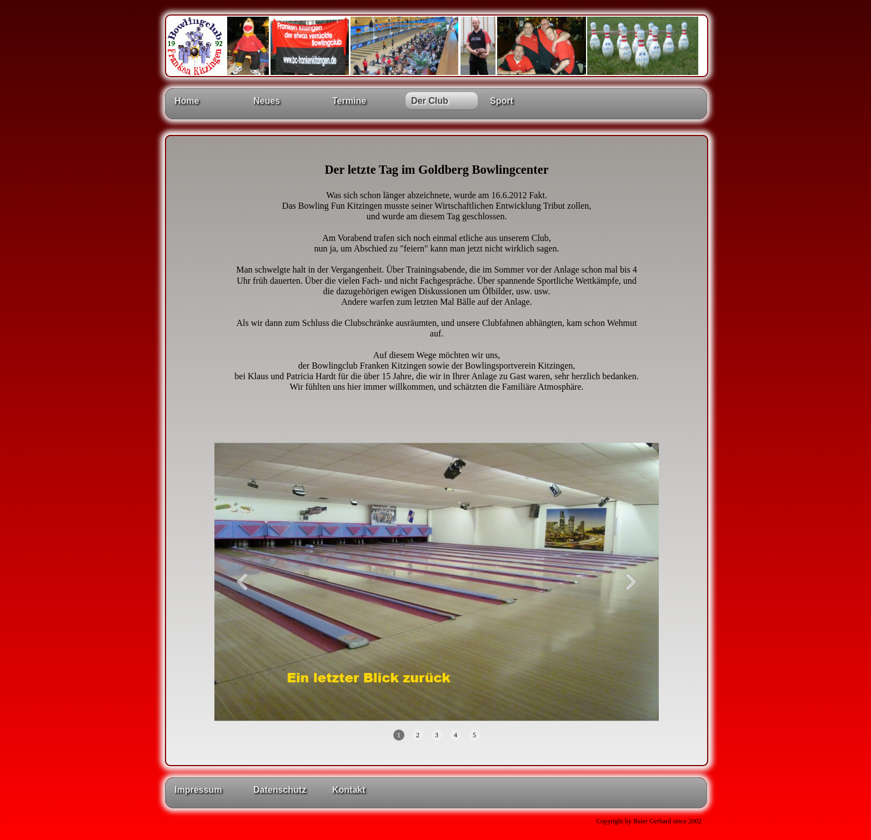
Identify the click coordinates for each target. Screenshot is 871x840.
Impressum (198, 789)
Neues (266, 100)
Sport (501, 100)
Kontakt (349, 789)
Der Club (429, 100)
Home (186, 100)
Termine (349, 100)
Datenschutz (279, 789)
